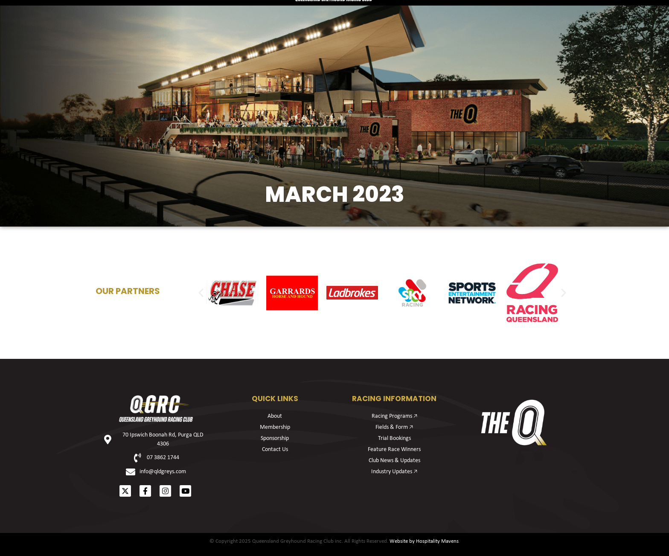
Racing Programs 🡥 (394, 416)
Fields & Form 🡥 (394, 427)
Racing (121, 53)
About (546, 53)
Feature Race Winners (394, 449)
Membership (235, 53)
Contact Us (275, 449)
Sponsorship (434, 53)
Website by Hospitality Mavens (424, 541)
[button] (201, 292)
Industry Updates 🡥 (394, 472)
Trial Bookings (394, 438)
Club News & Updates (394, 460)
